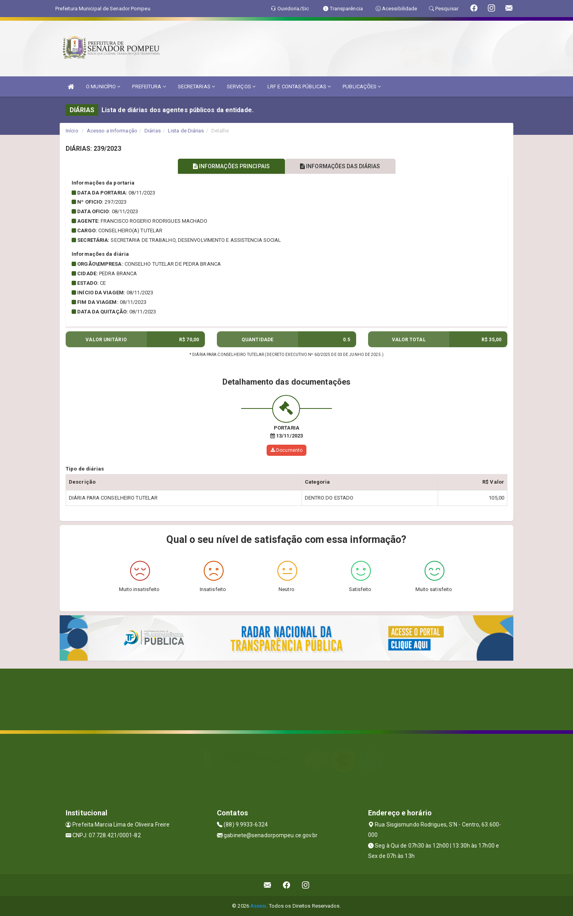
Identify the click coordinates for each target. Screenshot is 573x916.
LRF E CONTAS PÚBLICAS (299, 86)
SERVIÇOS (241, 86)
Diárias (152, 131)
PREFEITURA (149, 86)
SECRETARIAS (196, 86)
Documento (286, 450)
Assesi (258, 906)
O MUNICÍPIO (103, 86)
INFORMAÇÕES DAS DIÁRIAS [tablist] (342, 166)
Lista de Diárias (186, 131)
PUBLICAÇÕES (362, 86)
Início (72, 131)
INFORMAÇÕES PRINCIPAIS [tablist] (229, 166)
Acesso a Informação (112, 131)
